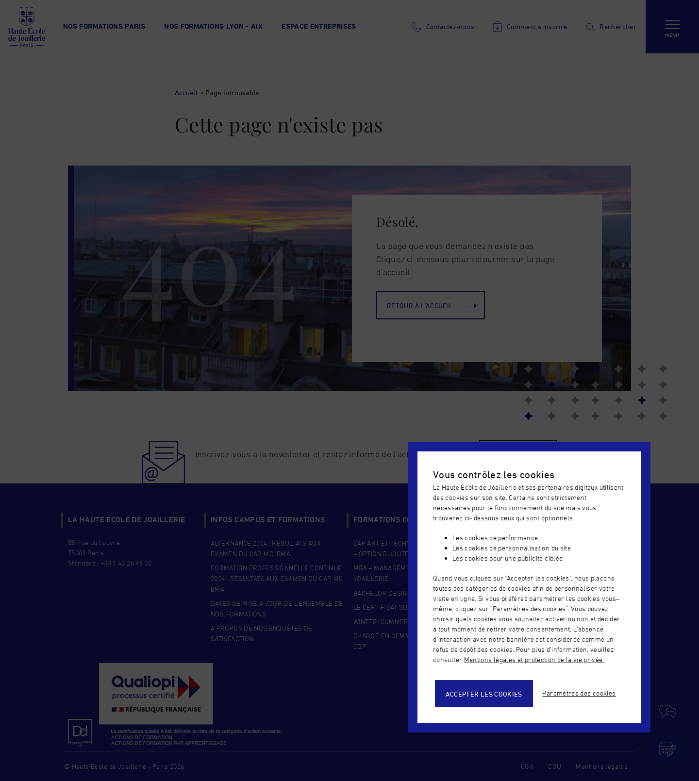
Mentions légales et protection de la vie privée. (534, 659)
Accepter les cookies (484, 694)
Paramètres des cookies (579, 693)
